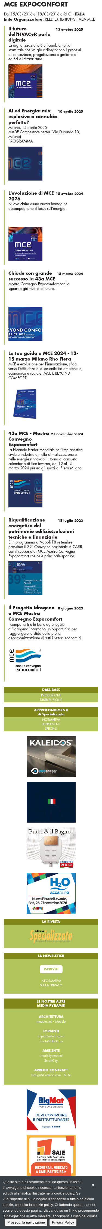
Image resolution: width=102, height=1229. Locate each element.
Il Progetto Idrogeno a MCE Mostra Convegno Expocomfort (45, 613)
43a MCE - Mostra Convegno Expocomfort (45, 439)
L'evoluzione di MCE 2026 (45, 196)
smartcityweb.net (51, 1055)
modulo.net (44, 1021)
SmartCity (51, 1060)
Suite (67, 1075)
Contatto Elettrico (51, 1041)
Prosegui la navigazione (26, 1222)
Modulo (60, 1021)
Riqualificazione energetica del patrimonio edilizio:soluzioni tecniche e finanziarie (45, 528)
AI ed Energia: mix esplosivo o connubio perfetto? (45, 116)
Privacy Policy (63, 1222)
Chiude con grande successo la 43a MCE (45, 276)
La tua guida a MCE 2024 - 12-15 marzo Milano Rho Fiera (43, 356)
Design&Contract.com (46, 1075)
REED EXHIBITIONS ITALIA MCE (70, 19)
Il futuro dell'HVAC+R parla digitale (45, 34)
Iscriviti (51, 969)
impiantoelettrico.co (51, 1036)
